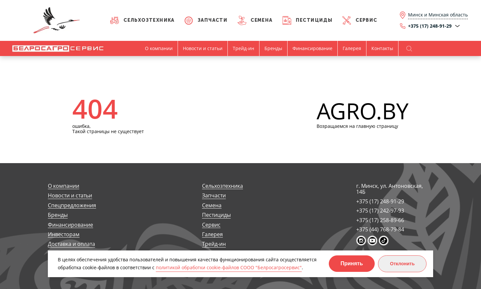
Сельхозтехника (149, 20)
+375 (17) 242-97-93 (380, 211)
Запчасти (212, 20)
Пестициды (314, 20)
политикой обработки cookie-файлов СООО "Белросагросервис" (229, 267)
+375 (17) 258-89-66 (380, 220)
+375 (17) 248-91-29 (380, 201)
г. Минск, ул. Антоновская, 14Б (389, 189)
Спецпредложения (72, 205)
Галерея (352, 48)
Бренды (273, 48)
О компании (159, 48)
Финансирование (312, 48)
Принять (352, 263)
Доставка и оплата (71, 244)
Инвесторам (64, 234)
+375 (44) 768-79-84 (380, 229)
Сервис (366, 20)
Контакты (382, 48)
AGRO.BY (363, 111)
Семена (261, 20)
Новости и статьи (203, 48)
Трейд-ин (243, 48)
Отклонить (402, 263)
